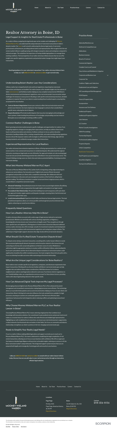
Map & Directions (51, 411)
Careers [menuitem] (88, 7)
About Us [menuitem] (48, 7)
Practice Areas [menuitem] (74, 7)
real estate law (14, 92)
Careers (70, 386)
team (20, 46)
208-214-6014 (101, 402)
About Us (44, 386)
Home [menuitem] (36, 7)
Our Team (52, 386)
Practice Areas (61, 386)
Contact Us (77, 386)
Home (38, 386)
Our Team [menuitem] (61, 7)
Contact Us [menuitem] (101, 7)
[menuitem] (93, 43)
